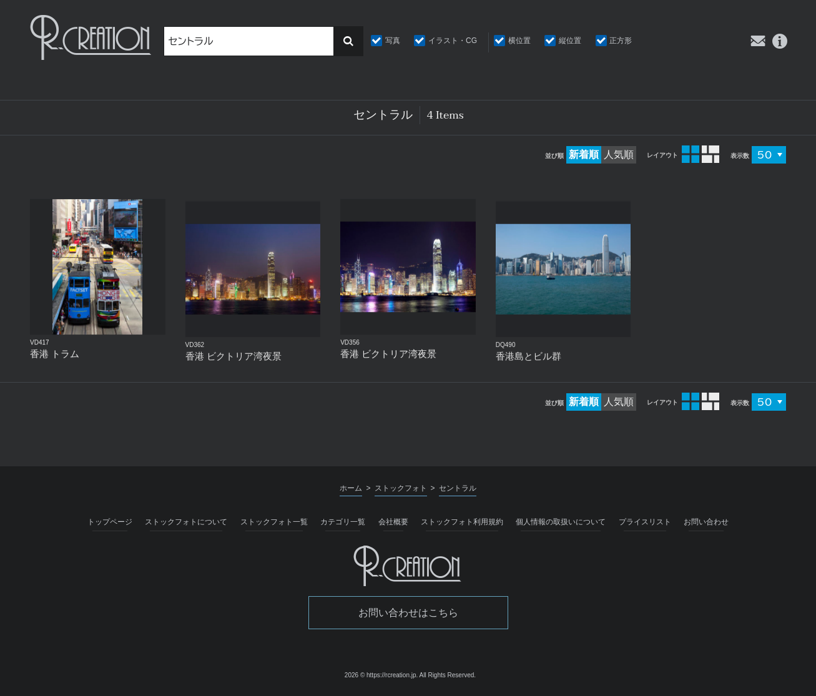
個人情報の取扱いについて (561, 521)
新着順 (584, 154)
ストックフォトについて (186, 521)
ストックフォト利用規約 (462, 521)
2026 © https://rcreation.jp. (381, 675)
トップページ (109, 521)
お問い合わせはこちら (408, 612)
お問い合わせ (706, 521)
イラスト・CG (452, 40)
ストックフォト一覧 (274, 521)
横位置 (519, 40)
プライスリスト (645, 521)
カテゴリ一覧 (342, 521)
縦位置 (570, 40)
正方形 (620, 40)
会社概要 (393, 521)
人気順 (619, 154)
